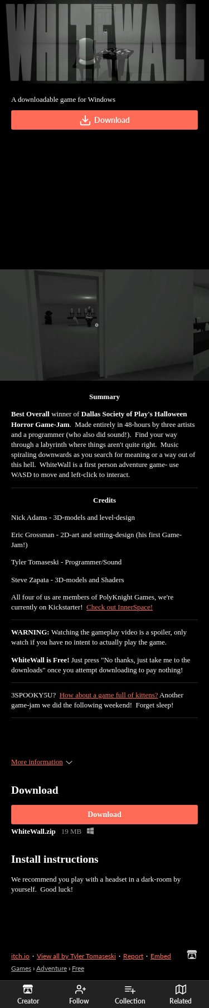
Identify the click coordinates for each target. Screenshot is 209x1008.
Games (21, 968)
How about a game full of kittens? (109, 695)
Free (78, 968)
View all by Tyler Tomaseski (76, 956)
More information (41, 762)
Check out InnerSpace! (119, 607)
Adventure (51, 968)
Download (104, 120)
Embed (160, 956)
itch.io (20, 956)
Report (133, 956)
